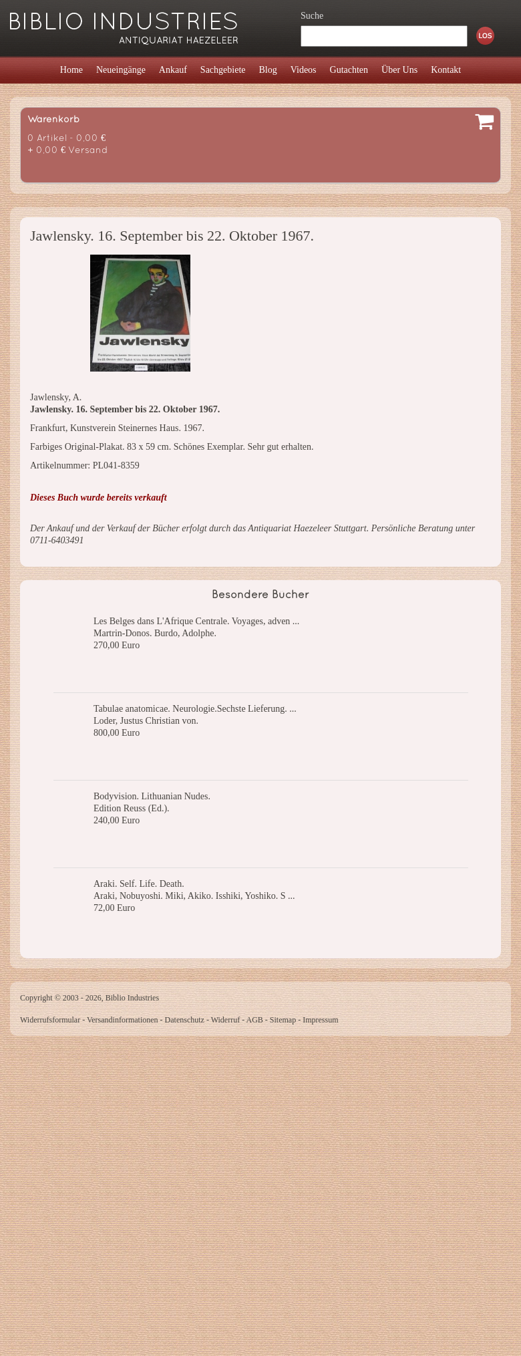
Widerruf (225, 1020)
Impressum (320, 1020)
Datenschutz (184, 1020)
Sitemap (283, 1020)
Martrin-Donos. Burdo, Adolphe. (155, 633)
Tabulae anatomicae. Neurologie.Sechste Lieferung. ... (195, 709)
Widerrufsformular (50, 1020)
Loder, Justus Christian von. (146, 721)
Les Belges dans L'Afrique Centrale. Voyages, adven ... (196, 621)
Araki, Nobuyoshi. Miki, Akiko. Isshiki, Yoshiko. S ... (194, 896)
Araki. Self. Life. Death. (139, 884)
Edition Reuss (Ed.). (132, 808)
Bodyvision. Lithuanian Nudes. (152, 796)
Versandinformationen (122, 1020)
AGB (254, 1020)
